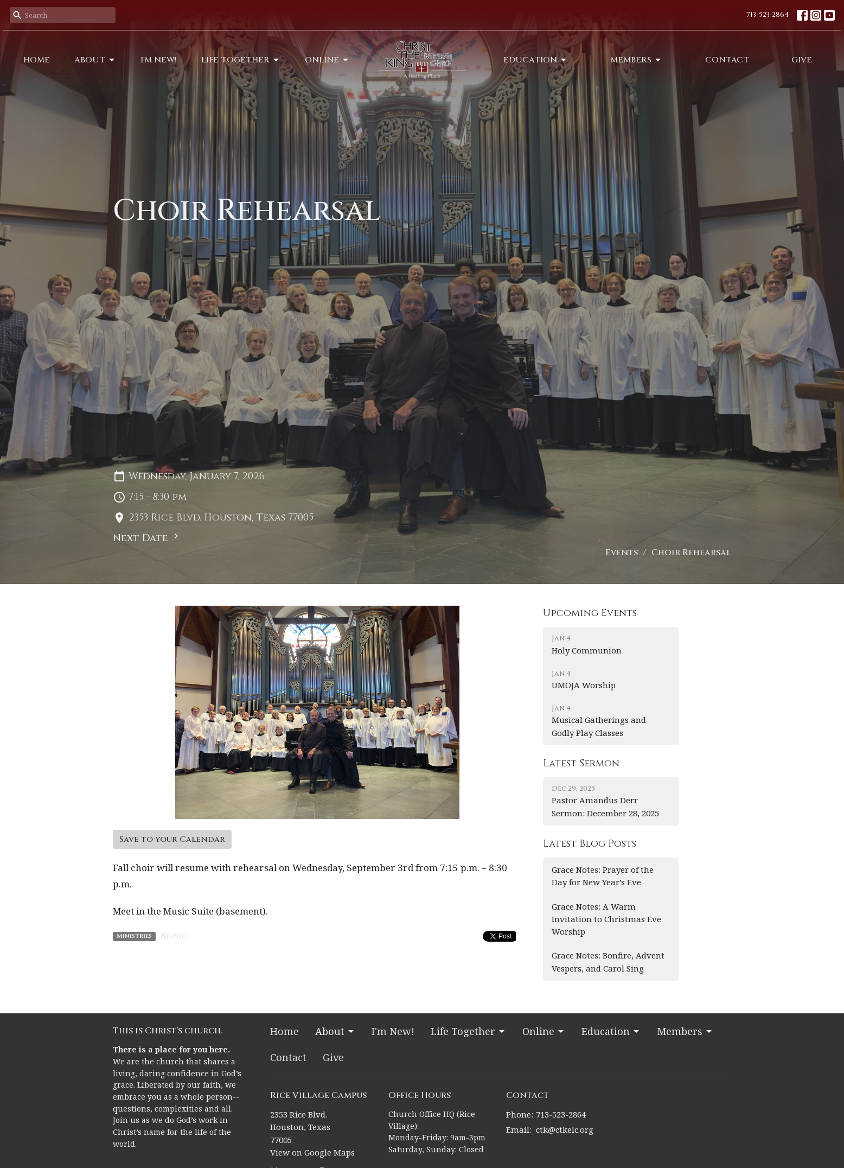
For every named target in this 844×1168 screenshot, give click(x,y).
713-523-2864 (767, 15)
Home (36, 60)
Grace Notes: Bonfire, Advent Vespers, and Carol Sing (608, 961)
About (95, 60)
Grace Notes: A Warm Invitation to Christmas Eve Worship (606, 919)
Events (621, 552)
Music (174, 936)
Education (535, 60)
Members (636, 60)
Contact (727, 60)
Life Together (240, 60)
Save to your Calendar (172, 839)
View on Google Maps (312, 1152)
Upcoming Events (590, 613)
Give (801, 60)
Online (327, 60)
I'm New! (158, 60)
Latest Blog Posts (589, 843)
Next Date (147, 538)
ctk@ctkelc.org (564, 1129)
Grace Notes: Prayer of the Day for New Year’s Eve (603, 875)
